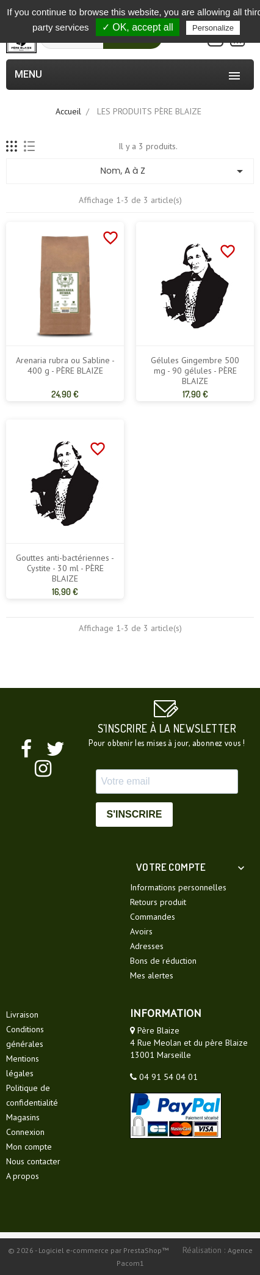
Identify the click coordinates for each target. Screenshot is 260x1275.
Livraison (22, 1014)
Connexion (25, 1131)
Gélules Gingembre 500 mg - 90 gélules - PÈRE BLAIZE (195, 370)
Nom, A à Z (173, 171)
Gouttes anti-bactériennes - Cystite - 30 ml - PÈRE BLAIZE (65, 568)
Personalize (213, 27)
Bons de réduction (163, 960)
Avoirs (141, 931)
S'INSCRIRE (134, 814)
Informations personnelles (178, 887)
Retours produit (158, 901)
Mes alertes (151, 975)
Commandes (152, 916)
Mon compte (29, 1146)
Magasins (23, 1117)
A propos (22, 1175)
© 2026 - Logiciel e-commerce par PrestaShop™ (89, 1250)
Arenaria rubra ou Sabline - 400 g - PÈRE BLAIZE (65, 365)
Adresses (147, 946)
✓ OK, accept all (137, 27)
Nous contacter (33, 1161)
